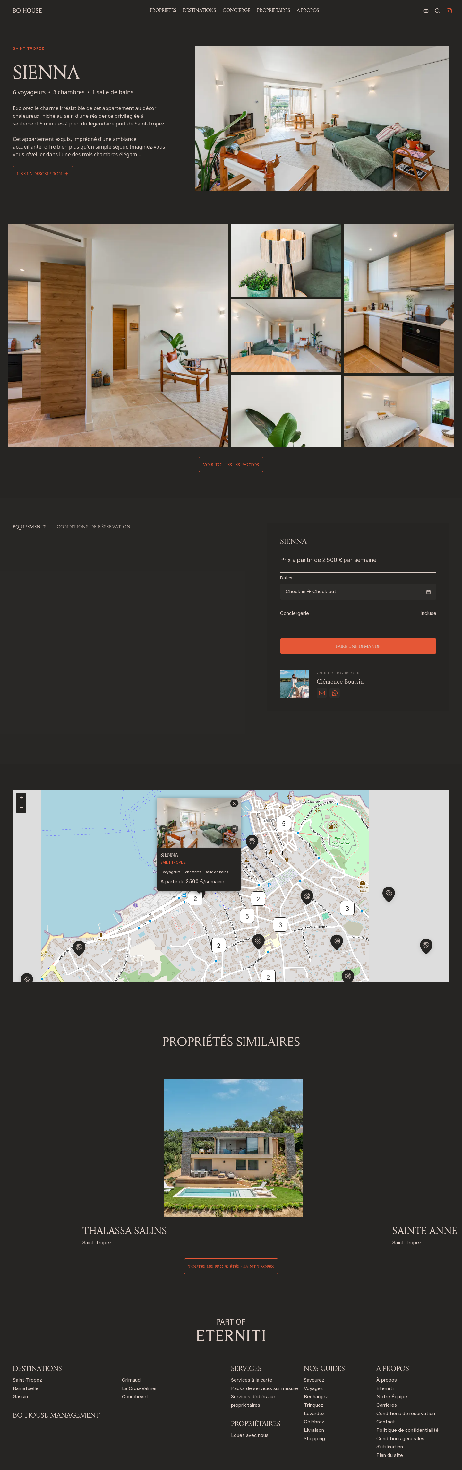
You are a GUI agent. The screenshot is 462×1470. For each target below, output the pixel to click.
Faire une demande (358, 646)
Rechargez (316, 1366)
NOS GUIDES (324, 1338)
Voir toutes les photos (231, 465)
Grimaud (131, 1350)
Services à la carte (251, 1350)
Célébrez (314, 1391)
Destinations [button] (199, 10)
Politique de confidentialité (407, 1400)
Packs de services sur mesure (264, 1358)
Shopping (314, 1408)
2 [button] (195, 872)
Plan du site (389, 1425)
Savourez (314, 1350)
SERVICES (246, 1338)
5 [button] (284, 797)
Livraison (314, 1400)
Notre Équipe (391, 1366)
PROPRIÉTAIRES (273, 10)
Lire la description (39, 173)
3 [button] (347, 882)
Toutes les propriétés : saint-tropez (231, 1236)
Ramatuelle (25, 1358)
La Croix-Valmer (139, 1358)
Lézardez (314, 1383)
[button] (26, 955)
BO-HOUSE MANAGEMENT (56, 1384)
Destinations (37, 1338)
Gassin (20, 1366)
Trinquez (313, 1375)
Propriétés (163, 10)
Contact (385, 1391)
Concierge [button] (236, 10)
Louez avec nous (250, 1405)
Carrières (386, 1375)
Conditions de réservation (405, 1383)
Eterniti (385, 1358)
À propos (308, 10)
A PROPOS (392, 1338)
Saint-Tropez (27, 1350)
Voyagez (313, 1358)
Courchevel (135, 1366)
